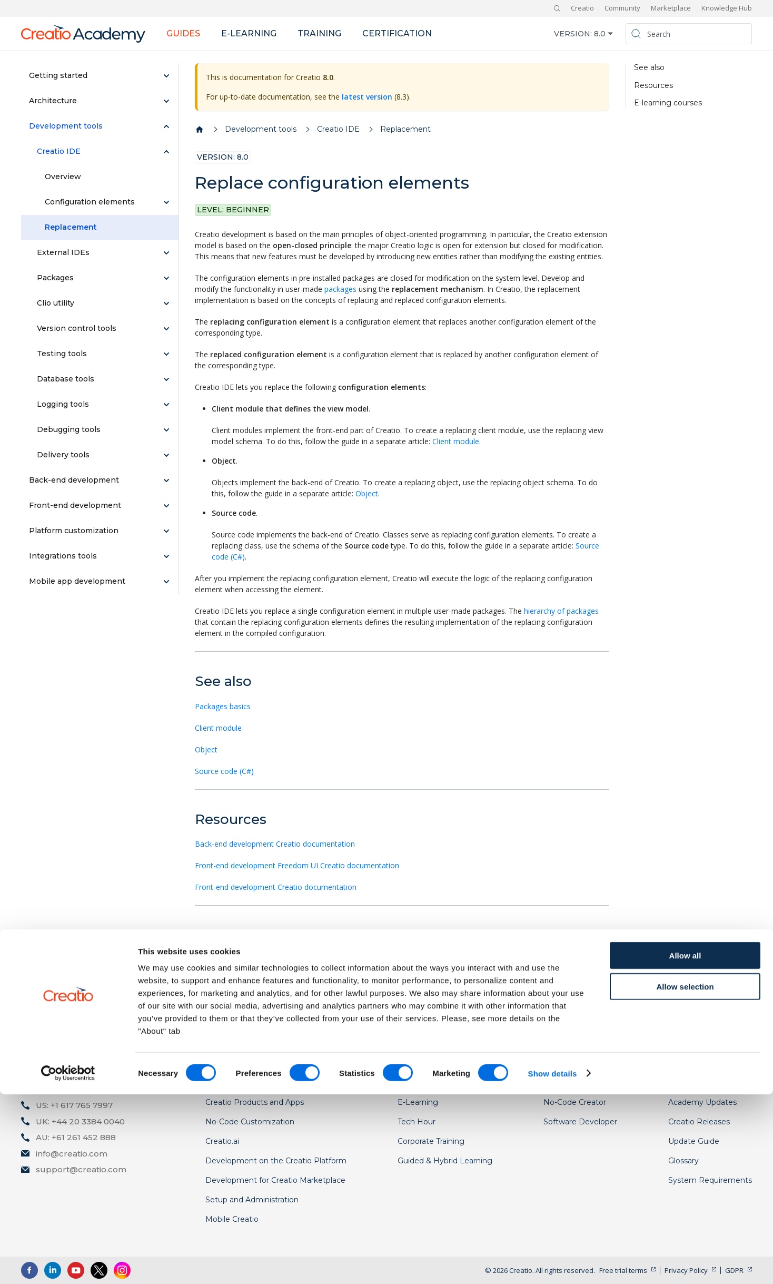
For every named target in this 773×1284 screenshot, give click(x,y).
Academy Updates (702, 1102)
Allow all (685, 1145)
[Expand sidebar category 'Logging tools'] (166, 404)
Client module (455, 441)
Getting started (58, 75)
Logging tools (63, 404)
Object (366, 493)
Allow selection (684, 1176)
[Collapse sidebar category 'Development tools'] (166, 126)
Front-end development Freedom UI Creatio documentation (297, 865)
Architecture (53, 100)
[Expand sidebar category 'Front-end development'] (166, 506)
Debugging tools (69, 429)
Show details (552, 1263)
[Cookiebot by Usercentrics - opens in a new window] (68, 1263)
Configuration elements (90, 202)
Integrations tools (63, 556)
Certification (397, 33)
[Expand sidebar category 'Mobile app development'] (166, 581)
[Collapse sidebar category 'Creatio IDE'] (166, 152)
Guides (183, 33)
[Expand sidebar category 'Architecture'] (166, 101)
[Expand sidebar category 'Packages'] (166, 278)
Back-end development (74, 480)
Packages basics (223, 706)
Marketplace (671, 8)
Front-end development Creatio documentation (275, 887)
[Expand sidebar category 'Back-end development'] (166, 480)
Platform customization (73, 530)
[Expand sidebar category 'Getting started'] (166, 76)
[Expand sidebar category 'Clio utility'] (166, 303)
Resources (653, 85)
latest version (367, 97)
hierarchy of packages (561, 611)
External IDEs (63, 252)
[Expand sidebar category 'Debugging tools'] (166, 430)
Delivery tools (63, 454)
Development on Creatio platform (253, 960)
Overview (63, 176)
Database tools (65, 379)
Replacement (71, 227)
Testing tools (62, 353)
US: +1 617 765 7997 (74, 1105)
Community (622, 8)
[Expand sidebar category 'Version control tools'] (166, 329)
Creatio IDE (59, 151)
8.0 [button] (600, 33)
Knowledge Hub (726, 8)
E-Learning (418, 1102)
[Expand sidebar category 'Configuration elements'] (166, 202)
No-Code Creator (574, 1102)
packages (340, 289)
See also (649, 67)
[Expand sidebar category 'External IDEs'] (166, 253)
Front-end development (75, 505)
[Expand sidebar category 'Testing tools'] (166, 354)
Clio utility (55, 303)
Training (319, 33)
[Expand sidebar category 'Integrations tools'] (166, 556)
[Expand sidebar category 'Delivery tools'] (166, 455)
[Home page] (199, 129)
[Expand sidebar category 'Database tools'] (166, 379)
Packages (55, 277)
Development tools (66, 126)
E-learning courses (668, 103)
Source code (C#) (224, 771)
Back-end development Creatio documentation (275, 844)
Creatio (582, 8)
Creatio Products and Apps (254, 1102)
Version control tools (76, 328)
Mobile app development (77, 581)
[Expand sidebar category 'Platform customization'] (166, 531)
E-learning (248, 33)
